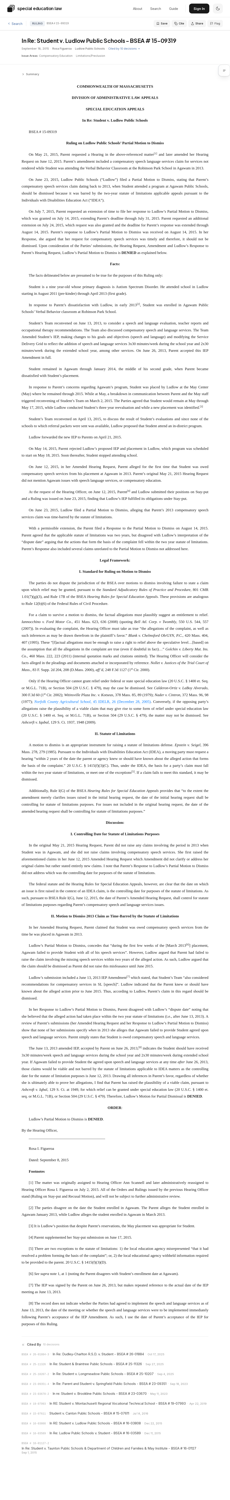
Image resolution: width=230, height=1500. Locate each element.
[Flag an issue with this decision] (215, 23)
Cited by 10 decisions (127, 48)
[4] (31, 1237)
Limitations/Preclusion (90, 55)
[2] (31, 1208)
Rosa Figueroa (62, 48)
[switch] (218, 8)
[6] (31, 1274)
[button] (227, 71)
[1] (31, 1183)
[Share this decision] (197, 23)
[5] (31, 1248)
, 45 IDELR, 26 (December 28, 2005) (92, 702)
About (137, 9)
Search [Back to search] (14, 24)
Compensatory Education (56, 55)
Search (155, 9)
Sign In (199, 9)
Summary (30, 74)
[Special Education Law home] (34, 8)
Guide (173, 9)
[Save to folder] (162, 23)
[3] (31, 1226)
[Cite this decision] (179, 23)
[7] (31, 1285)
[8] (31, 1303)
